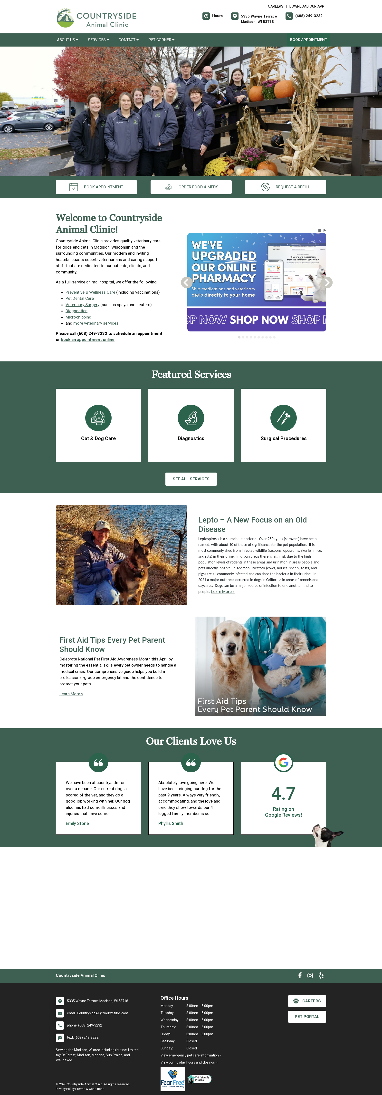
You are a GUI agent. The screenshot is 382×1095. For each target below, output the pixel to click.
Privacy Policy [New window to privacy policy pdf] (65, 1089)
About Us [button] (67, 40)
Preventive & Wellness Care (90, 292)
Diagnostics (76, 310)
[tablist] (257, 337)
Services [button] (98, 40)
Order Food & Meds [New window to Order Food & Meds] (191, 187)
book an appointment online (88, 339)
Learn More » (223, 591)
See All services (191, 478)
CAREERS (275, 6)
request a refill (285, 187)
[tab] (239, 337)
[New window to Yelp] (321, 977)
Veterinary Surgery (82, 304)
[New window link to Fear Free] (174, 1079)
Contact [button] (129, 40)
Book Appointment (308, 40)
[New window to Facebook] (300, 977)
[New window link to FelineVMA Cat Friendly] (200, 1079)
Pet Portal (307, 1016)
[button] (319, 230)
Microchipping (78, 317)
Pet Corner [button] (161, 40)
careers (307, 1001)
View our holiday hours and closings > (189, 1062)
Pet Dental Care (80, 298)
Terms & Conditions (90, 1089)
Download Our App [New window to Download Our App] (306, 6)
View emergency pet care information (190, 1055)
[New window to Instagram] (310, 977)
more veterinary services (95, 323)
